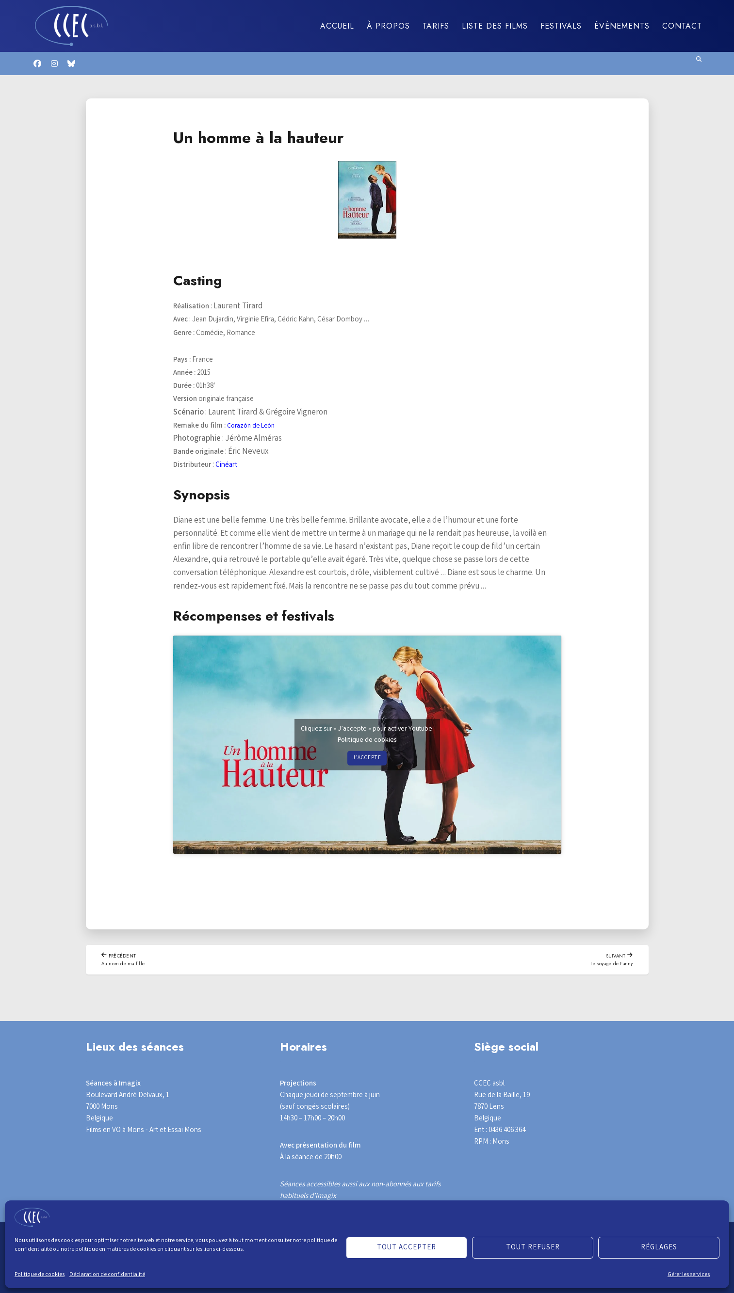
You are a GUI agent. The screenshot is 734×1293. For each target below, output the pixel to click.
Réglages (659, 1248)
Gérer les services (689, 1275)
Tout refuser (533, 1248)
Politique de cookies (40, 1275)
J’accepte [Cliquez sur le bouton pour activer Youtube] (367, 758)
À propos (388, 26)
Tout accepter (406, 1248)
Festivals (561, 26)
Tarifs (436, 26)
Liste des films (495, 26)
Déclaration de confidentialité (107, 1275)
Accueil (337, 26)
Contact (682, 26)
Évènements (622, 26)
